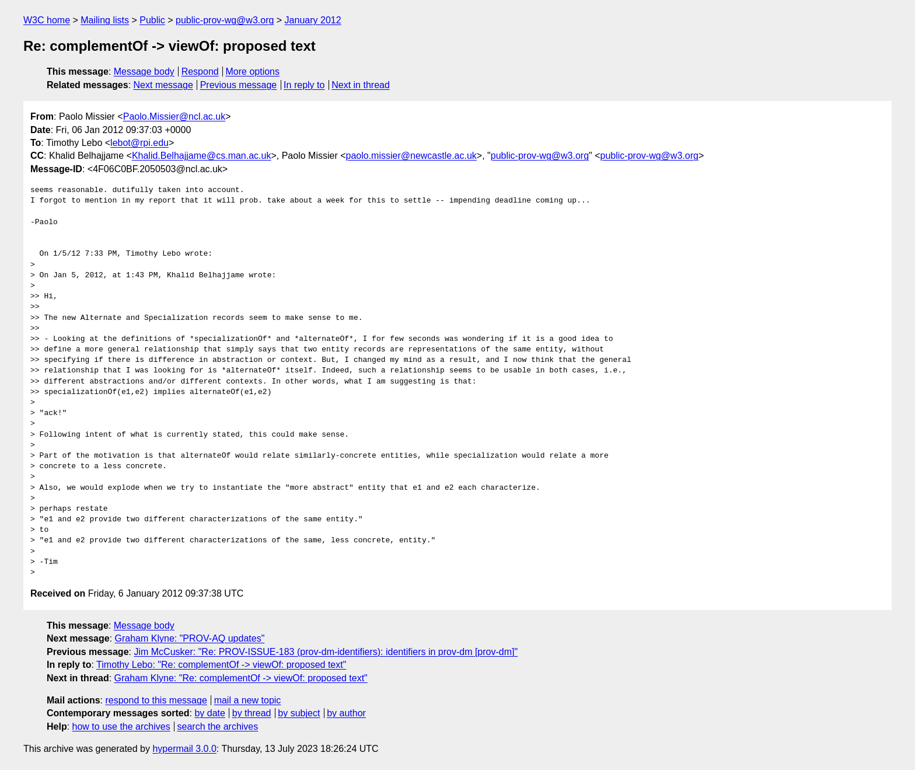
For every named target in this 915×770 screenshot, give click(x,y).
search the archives (218, 726)
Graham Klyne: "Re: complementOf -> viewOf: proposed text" (241, 678)
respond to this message (156, 700)
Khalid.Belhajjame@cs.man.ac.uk (201, 156)
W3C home (46, 20)
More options (253, 71)
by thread (251, 713)
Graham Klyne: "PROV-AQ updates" (190, 638)
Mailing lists (105, 20)
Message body (144, 71)
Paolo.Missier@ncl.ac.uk (174, 116)
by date (209, 713)
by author (346, 713)
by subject (299, 713)
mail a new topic (247, 700)
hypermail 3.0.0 (184, 749)
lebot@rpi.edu (139, 143)
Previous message (238, 85)
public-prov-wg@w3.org (225, 20)
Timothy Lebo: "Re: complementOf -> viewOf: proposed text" (221, 665)
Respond (200, 71)
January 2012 (313, 20)
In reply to (304, 85)
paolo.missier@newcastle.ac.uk (411, 156)
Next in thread (360, 85)
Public (152, 20)
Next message (163, 85)
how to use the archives (121, 726)
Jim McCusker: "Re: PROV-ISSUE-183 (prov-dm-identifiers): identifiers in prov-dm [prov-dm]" (326, 652)
